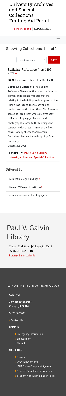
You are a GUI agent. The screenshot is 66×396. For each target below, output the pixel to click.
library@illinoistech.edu (22, 255)
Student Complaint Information (34, 371)
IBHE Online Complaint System (34, 366)
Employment (24, 338)
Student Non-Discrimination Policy (36, 375)
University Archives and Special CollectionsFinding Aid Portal (31, 12)
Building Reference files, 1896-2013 (30, 71)
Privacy (21, 357)
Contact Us (17, 320)
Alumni (21, 343)
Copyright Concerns (27, 361)
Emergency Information (30, 334)
